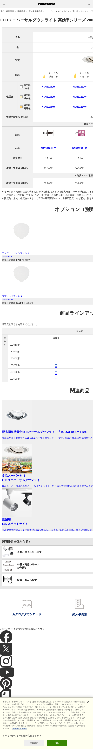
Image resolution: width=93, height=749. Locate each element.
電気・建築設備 (7, 11)
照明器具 (21, 11)
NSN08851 (7, 299)
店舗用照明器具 (35, 11)
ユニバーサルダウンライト (57, 11)
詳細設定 (34, 743)
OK (57, 743)
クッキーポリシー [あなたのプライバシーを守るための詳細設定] (19, 728)
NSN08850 (7, 256)
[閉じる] (87, 702)
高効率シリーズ (79, 11)
